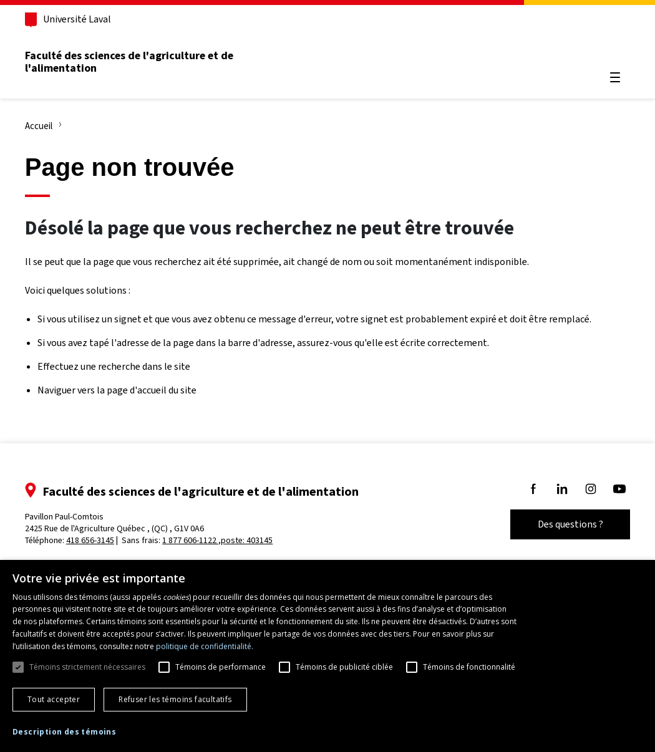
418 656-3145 (94, 540)
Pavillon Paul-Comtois (118, 522)
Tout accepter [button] (53, 699)
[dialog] (327, 656)
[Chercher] (611, 47)
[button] (64, 732)
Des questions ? (566, 524)
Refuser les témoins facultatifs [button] (175, 699)
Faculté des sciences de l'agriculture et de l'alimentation (133, 61)
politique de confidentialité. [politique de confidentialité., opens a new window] (204, 646)
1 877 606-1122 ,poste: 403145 (222, 540)
